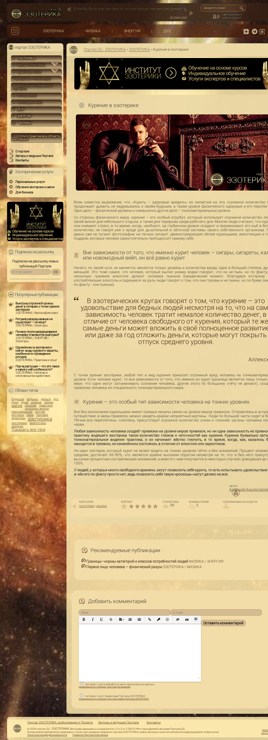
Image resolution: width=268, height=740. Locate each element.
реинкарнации (22, 411)
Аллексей (177, 17)
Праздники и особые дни (32, 79)
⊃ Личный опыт (25, 96)
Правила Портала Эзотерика (90, 735)
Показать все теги (28, 430)
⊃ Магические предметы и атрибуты (32, 87)
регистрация (232, 17)
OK (56, 272)
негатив (30, 405)
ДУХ (167, 31)
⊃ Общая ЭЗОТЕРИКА (29, 65)
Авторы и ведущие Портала (118, 722)
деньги (46, 399)
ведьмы (32, 399)
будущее (18, 399)
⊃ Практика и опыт (27, 72)
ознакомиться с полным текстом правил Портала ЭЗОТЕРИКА (114, 698)
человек (42, 414)
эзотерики (19, 423)
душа (24, 402)
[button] (84, 620)
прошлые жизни (37, 408)
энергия (17, 426)
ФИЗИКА (93, 31)
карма (48, 402)
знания (36, 402)
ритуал (40, 411)
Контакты (154, 722)
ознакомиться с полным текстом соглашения (104, 686)
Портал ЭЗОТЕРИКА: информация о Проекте (60, 722)
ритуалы (18, 414)
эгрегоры (18, 418)
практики (46, 405)
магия (17, 406)
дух (55, 399)
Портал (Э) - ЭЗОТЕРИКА (105, 49)
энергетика (38, 423)
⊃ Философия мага (27, 102)
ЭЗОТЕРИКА (53, 31)
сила (30, 414)
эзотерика (40, 418)
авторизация (232, 14)
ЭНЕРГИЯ (132, 31)
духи (15, 402)
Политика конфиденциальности (47, 735)
